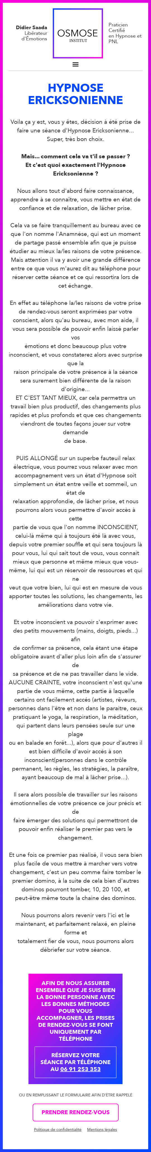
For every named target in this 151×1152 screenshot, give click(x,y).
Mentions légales (102, 1129)
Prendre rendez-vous (76, 1112)
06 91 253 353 (80, 1069)
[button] (75, 64)
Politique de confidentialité (58, 1129)
